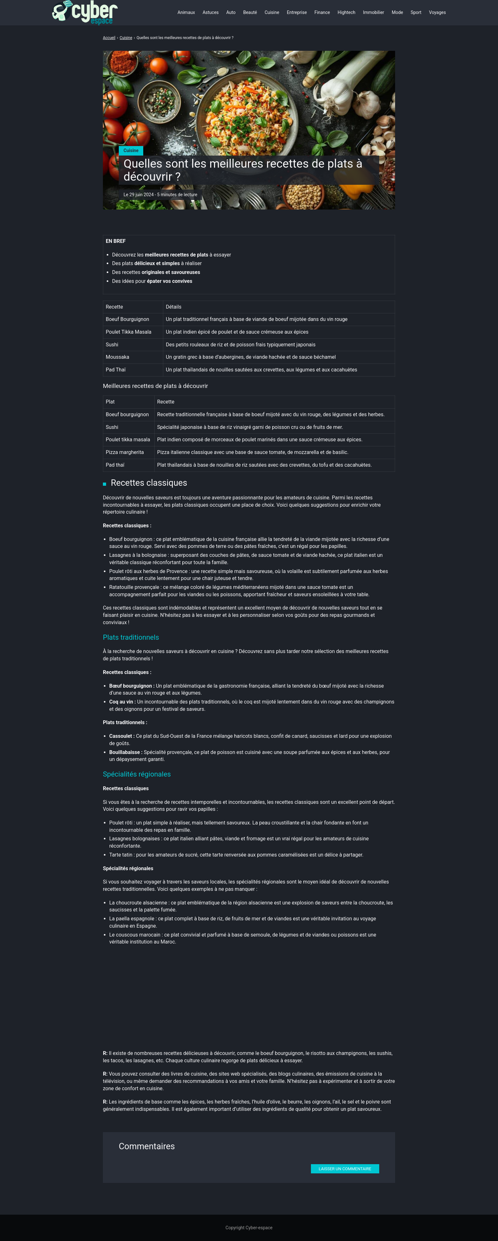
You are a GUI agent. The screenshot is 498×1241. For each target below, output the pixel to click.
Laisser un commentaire (345, 1168)
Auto (231, 12)
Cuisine (272, 12)
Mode (397, 12)
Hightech (346, 12)
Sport (416, 12)
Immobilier (373, 12)
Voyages (437, 12)
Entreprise (297, 12)
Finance (322, 12)
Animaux (186, 12)
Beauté (250, 12)
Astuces (211, 12)
